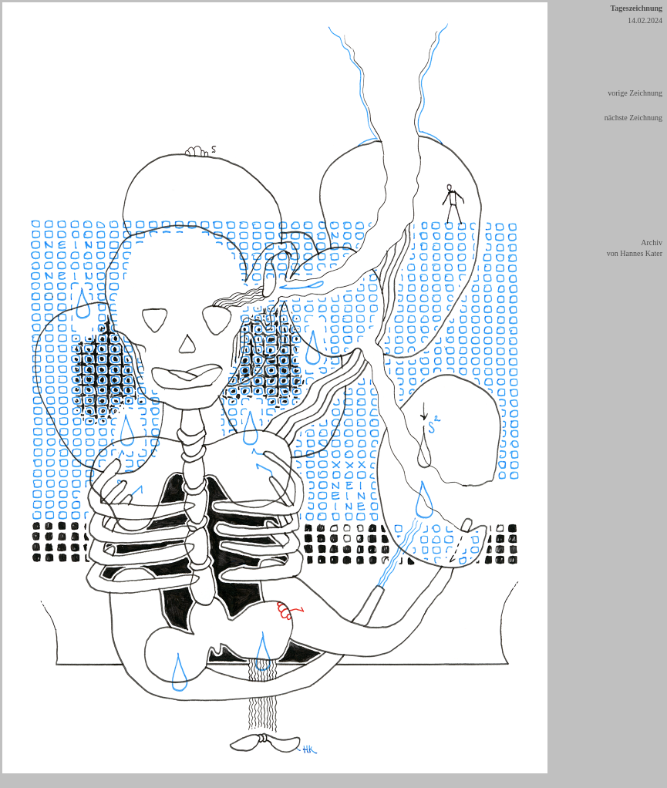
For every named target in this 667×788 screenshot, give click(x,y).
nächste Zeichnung (633, 117)
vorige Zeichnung (635, 93)
